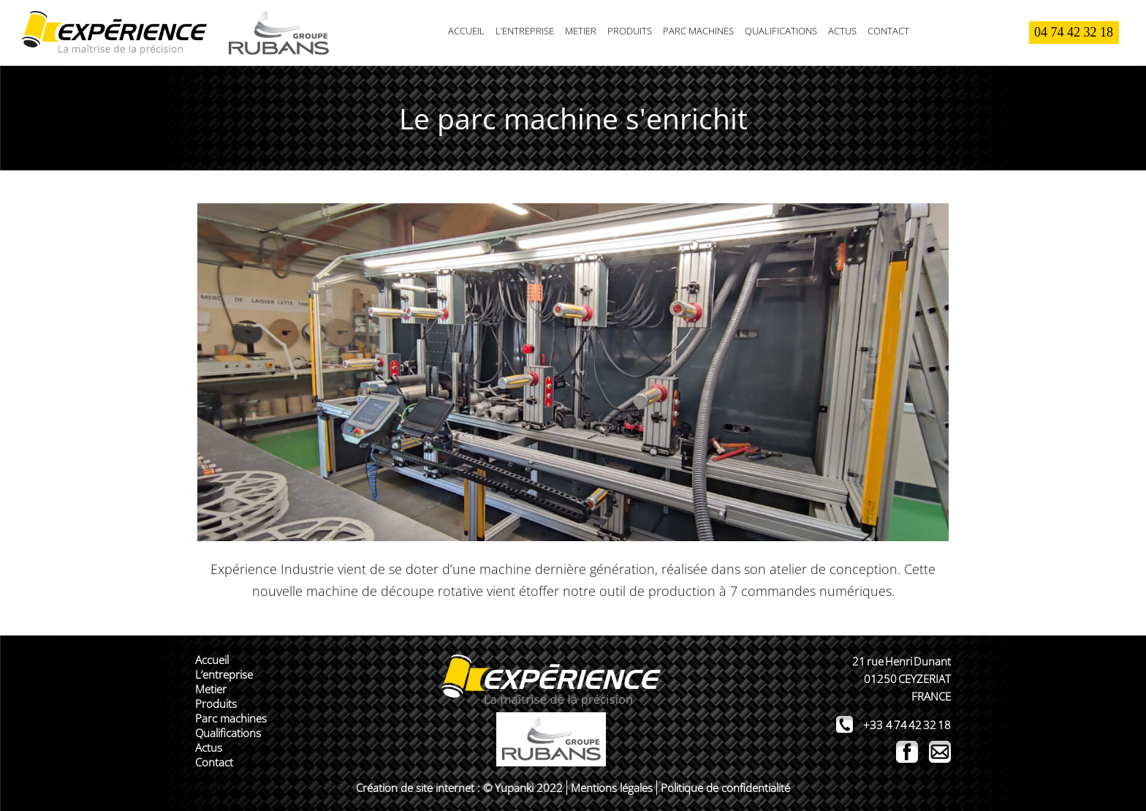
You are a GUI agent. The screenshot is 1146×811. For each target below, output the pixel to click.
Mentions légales (612, 787)
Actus (842, 30)
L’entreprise (525, 30)
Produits (629, 30)
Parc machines (698, 30)
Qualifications (781, 30)
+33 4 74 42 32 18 (907, 724)
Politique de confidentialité (725, 787)
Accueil (466, 30)
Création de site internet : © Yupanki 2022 (459, 787)
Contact (888, 30)
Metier (580, 30)
